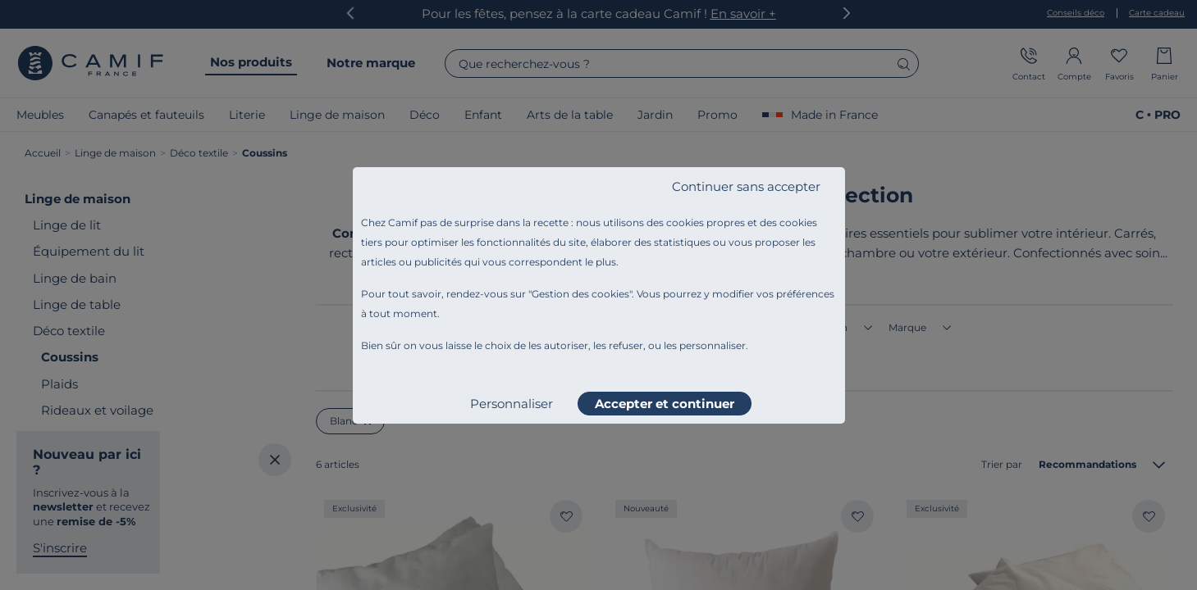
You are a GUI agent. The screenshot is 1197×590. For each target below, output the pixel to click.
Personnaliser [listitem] (511, 403)
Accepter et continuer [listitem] (664, 403)
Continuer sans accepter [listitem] (746, 186)
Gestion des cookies (580, 294)
